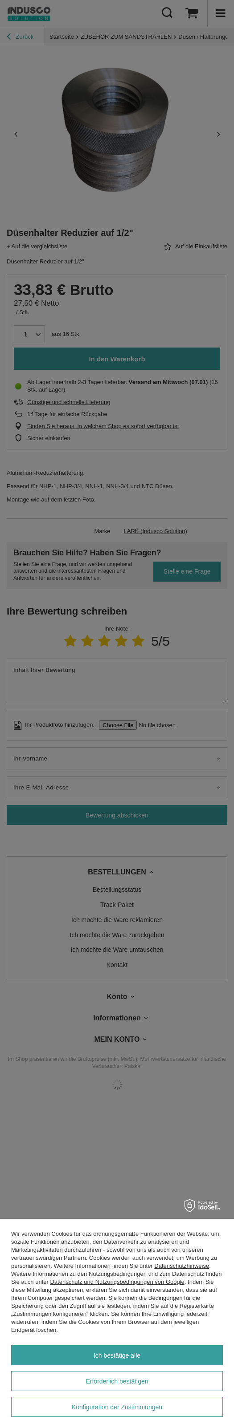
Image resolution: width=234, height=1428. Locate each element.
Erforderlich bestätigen (117, 1381)
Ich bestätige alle (117, 1355)
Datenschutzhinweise (181, 1265)
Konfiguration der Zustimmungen (117, 1407)
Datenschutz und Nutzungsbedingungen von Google (117, 1281)
